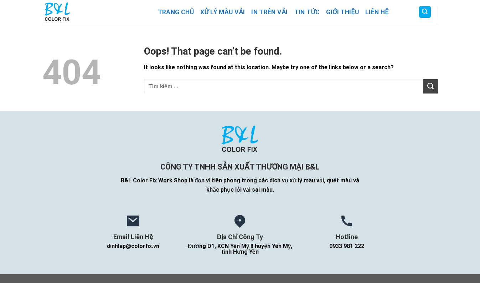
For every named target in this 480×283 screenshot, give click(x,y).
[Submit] (430, 86)
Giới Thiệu (342, 12)
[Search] (425, 12)
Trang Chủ (176, 12)
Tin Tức (307, 12)
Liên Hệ (376, 12)
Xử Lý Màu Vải (222, 12)
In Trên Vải (269, 12)
